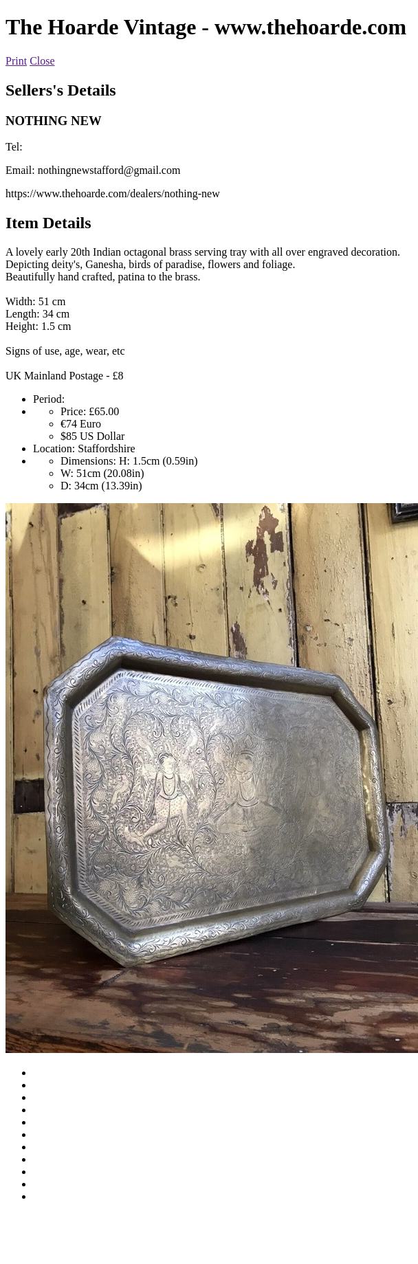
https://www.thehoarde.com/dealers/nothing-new (113, 193)
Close (42, 61)
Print (16, 61)
